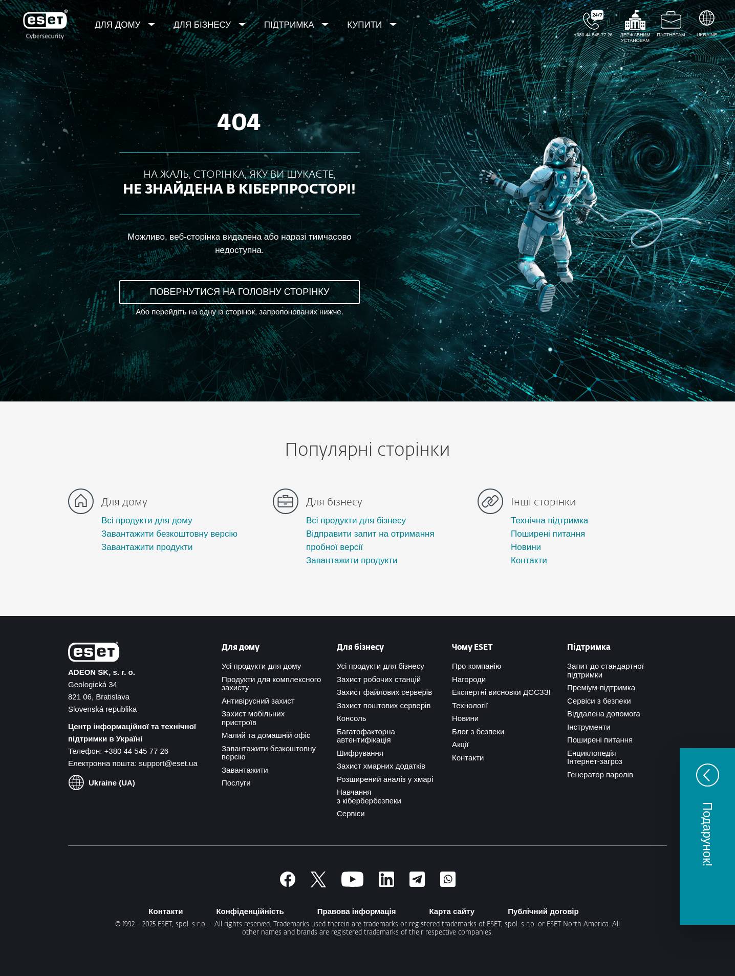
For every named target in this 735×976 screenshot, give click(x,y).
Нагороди (469, 679)
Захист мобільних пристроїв (253, 718)
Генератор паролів (600, 774)
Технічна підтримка (549, 520)
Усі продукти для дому (261, 666)
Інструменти (589, 727)
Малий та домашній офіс (266, 735)
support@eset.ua (168, 763)
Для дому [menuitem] (119, 25)
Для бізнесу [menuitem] (203, 25)
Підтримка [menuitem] (290, 25)
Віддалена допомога (603, 713)
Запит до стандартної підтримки (605, 670)
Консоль (351, 718)
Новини (526, 547)
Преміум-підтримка (601, 687)
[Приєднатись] (448, 884)
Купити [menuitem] (365, 25)
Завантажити (245, 770)
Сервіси (351, 813)
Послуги (236, 782)
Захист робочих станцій (379, 679)
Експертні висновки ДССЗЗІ (501, 692)
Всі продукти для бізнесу (356, 520)
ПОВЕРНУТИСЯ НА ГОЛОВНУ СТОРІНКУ (240, 292)
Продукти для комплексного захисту (271, 683)
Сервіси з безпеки (599, 700)
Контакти (529, 560)
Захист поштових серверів (383, 705)
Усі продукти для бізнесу (380, 666)
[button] (707, 836)
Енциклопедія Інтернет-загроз (594, 757)
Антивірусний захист (258, 700)
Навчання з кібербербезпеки (369, 796)
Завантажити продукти (146, 547)
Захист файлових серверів (384, 692)
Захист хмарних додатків (381, 765)
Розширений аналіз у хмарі (385, 779)
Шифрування (360, 753)
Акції (460, 744)
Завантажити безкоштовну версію (169, 534)
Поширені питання (548, 534)
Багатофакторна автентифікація (366, 736)
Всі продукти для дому (146, 520)
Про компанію (476, 666)
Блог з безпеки (478, 731)
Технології (470, 705)
